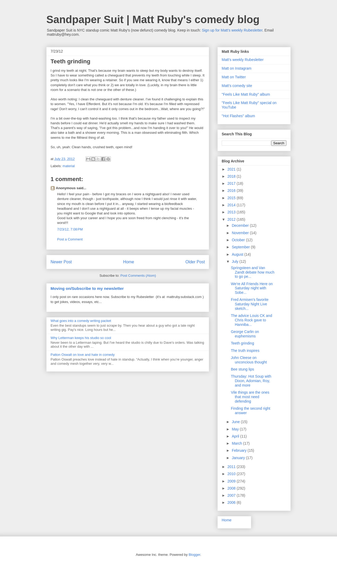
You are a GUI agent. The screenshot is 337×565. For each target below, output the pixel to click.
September (241, 247)
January (239, 458)
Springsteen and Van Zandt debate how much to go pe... (252, 272)
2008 (232, 488)
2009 (232, 481)
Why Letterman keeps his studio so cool (81, 338)
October (239, 240)
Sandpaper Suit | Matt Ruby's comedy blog (153, 19)
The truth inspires (245, 350)
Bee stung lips (242, 369)
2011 (232, 467)
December (241, 225)
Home (128, 262)
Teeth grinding (242, 343)
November (241, 233)
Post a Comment (70, 239)
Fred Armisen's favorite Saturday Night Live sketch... (250, 304)
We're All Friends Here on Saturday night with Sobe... (252, 288)
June (236, 422)
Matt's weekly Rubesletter (243, 60)
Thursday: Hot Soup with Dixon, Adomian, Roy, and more (251, 380)
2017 (232, 183)
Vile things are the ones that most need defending (250, 396)
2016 (232, 190)
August (238, 254)
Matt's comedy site (237, 86)
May (236, 429)
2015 (232, 198)
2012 (232, 219)
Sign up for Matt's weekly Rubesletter (232, 30)
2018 (232, 176)
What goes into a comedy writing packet (81, 321)
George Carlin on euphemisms (245, 334)
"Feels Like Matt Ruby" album (246, 94)
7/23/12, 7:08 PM (70, 229)
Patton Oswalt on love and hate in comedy (83, 355)
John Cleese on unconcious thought (249, 360)
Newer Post (61, 262)
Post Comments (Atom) (138, 276)
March (237, 443)
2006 (232, 502)
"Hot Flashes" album (238, 116)
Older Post (195, 262)
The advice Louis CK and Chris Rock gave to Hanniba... (251, 320)
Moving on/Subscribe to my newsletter (87, 288)
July (235, 261)
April (236, 436)
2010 (232, 474)
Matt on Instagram (236, 68)
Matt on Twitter (234, 77)
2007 (232, 495)
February (239, 450)
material (69, 166)
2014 (232, 205)
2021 (232, 169)
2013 (232, 212)
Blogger (194, 555)
